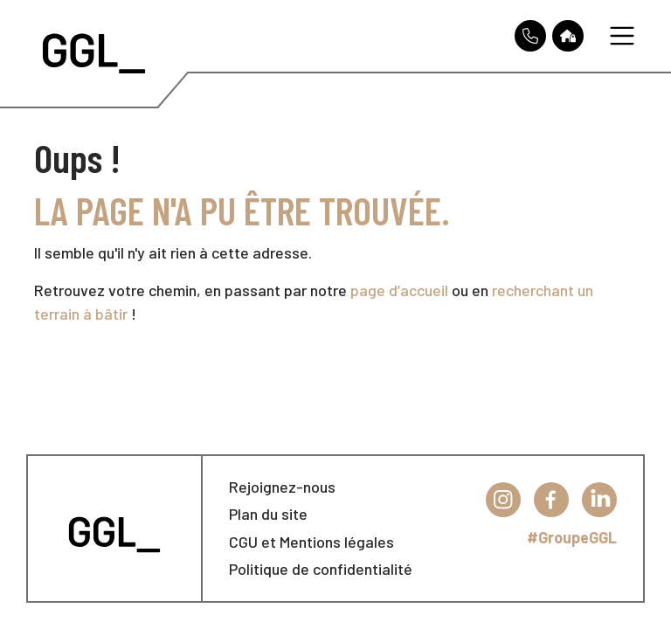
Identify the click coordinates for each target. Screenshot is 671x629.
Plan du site (268, 513)
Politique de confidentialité (320, 568)
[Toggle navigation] (622, 36)
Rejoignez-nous (282, 486)
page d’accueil (399, 290)
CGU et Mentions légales (311, 541)
